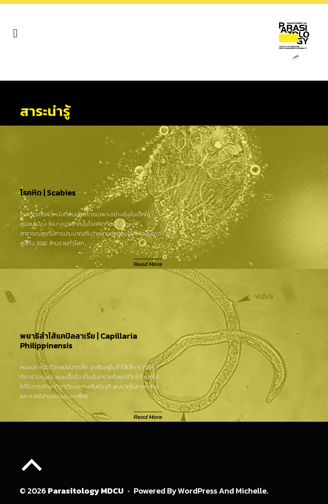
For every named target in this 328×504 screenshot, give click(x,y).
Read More (148, 263)
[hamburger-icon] (15, 33)
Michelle (251, 491)
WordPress (197, 491)
